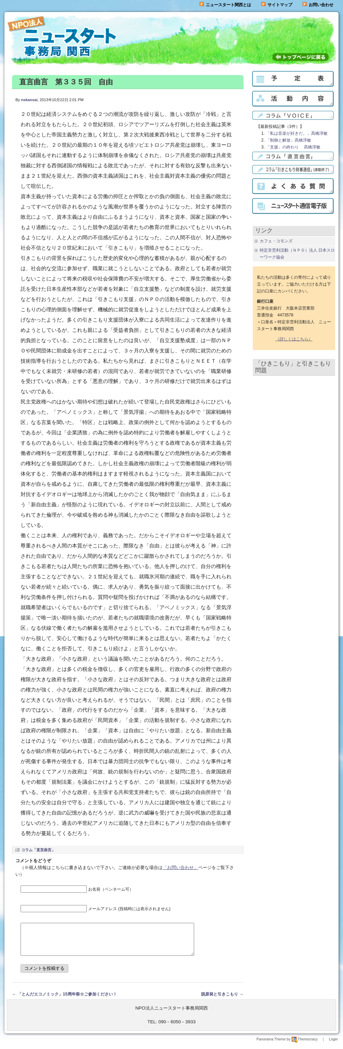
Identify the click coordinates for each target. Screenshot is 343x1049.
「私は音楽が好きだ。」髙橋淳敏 (297, 133)
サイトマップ (276, 4)
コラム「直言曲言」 (38, 850)
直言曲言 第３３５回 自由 (66, 82)
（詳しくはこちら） (293, 339)
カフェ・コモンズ (276, 241)
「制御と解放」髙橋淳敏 (288, 140)
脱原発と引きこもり (219, 1000)
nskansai (29, 100)
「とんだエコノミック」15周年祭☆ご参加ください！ (67, 1000)
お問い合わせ (321, 4)
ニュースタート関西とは (225, 4)
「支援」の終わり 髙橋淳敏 (293, 147)
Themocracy (305, 1045)
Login (333, 1045)
